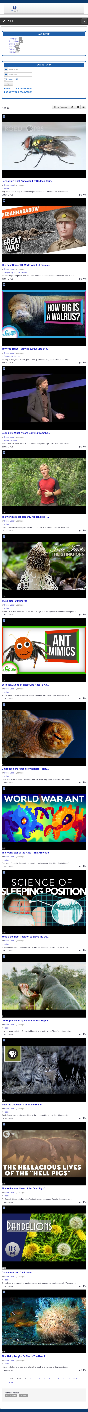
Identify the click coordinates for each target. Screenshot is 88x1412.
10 (69, 1378)
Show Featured (60, 107)
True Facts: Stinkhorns (14, 601)
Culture (14, 44)
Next (76, 1378)
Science (14, 49)
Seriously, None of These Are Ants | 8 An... (25, 685)
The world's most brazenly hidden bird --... (25, 517)
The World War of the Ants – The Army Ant (25, 852)
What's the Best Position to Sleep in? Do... (25, 936)
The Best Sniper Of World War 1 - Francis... (26, 265)
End (11, 1383)
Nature (14, 46)
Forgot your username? (18, 89)
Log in (8, 83)
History (14, 52)
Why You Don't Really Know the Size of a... (25, 349)
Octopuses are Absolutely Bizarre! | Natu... (25, 769)
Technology (16, 41)
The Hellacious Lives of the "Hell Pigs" (23, 1188)
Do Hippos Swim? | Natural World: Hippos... (26, 1020)
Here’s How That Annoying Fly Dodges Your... (27, 181)
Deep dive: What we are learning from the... (26, 433)
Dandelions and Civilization (17, 1272)
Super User (9, 185)
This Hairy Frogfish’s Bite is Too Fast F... (24, 1356)
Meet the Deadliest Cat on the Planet (22, 1104)
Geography (15, 38)
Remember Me (12, 79)
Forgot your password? (18, 92)
